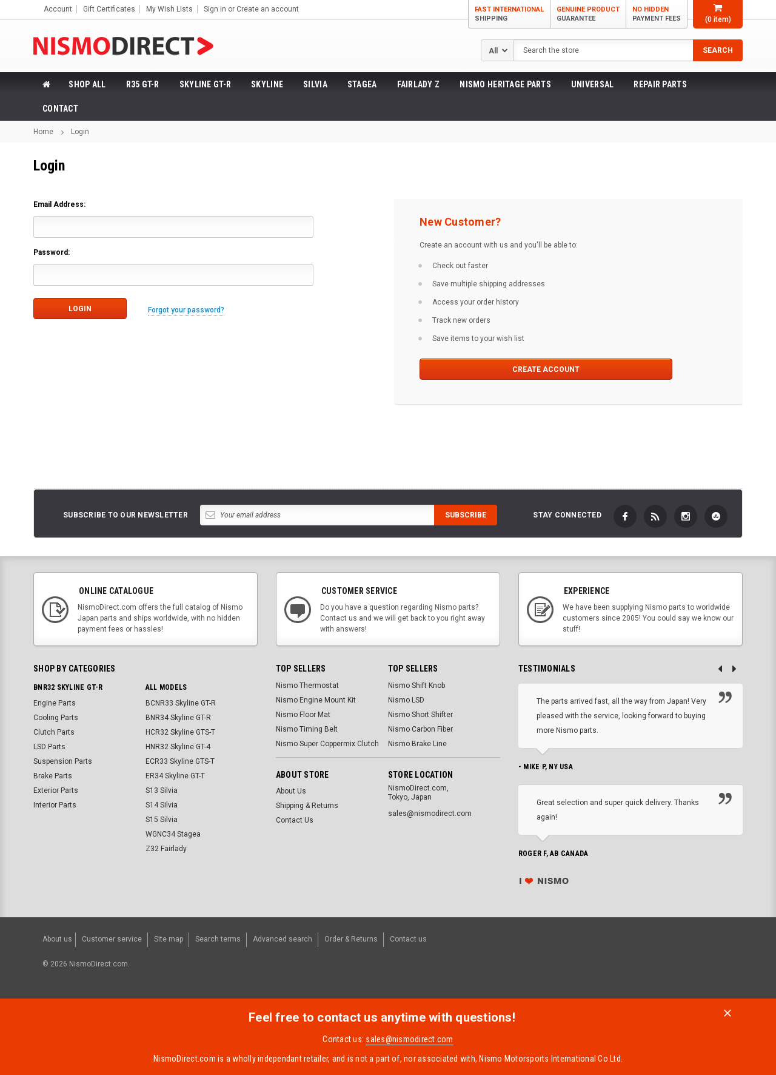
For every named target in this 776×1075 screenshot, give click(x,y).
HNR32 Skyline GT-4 (178, 747)
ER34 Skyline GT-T (175, 776)
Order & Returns (351, 936)
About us (57, 936)
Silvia (315, 84)
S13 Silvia (162, 790)
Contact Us (294, 820)
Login (80, 131)
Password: (51, 252)
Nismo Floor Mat (303, 714)
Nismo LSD (406, 700)
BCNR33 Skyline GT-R (181, 703)
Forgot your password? (190, 308)
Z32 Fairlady (166, 848)
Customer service (112, 936)
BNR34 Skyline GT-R (178, 717)
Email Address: (59, 204)
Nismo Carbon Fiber (420, 729)
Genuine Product (588, 14)
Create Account (481, 369)
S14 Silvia (162, 805)
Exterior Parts (55, 790)
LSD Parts (49, 747)
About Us (291, 791)
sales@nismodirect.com (409, 1033)
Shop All (87, 84)
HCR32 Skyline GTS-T (180, 732)
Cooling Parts (55, 717)
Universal (592, 84)
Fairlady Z (418, 84)
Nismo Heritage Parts (505, 84)
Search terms (218, 936)
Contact (60, 108)
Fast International (509, 14)
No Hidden (656, 14)
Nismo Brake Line (417, 744)
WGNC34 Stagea (173, 834)
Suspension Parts (62, 761)
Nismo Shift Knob (416, 685)
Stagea (362, 84)
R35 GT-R (142, 84)
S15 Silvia (162, 819)
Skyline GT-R (205, 84)
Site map (168, 936)
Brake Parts (52, 776)
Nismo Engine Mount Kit (316, 700)
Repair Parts (660, 84)
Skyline (267, 84)
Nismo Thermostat (307, 685)
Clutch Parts (54, 732)
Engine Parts (54, 703)
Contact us (408, 936)
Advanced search (282, 936)
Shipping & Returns (307, 805)
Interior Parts (54, 805)
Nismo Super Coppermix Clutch (327, 744)
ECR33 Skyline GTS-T (180, 761)
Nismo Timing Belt (307, 729)
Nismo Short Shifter (420, 714)
